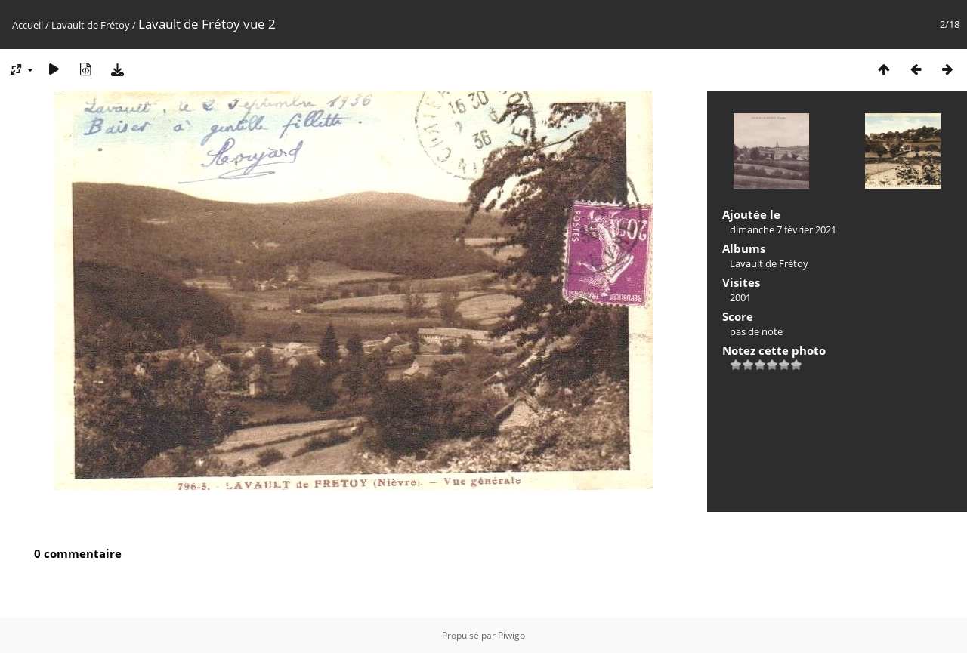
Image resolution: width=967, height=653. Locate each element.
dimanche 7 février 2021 (783, 229)
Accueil (27, 25)
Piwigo (511, 635)
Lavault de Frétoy (90, 25)
